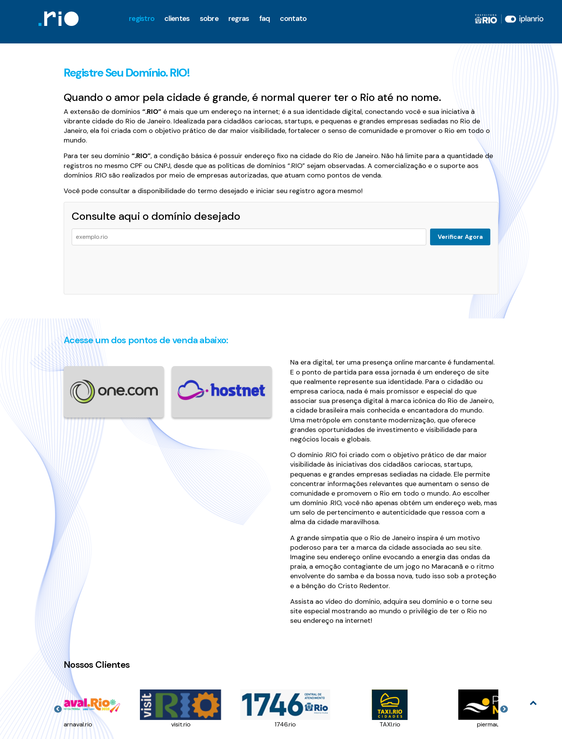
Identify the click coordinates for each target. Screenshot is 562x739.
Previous (58, 709)
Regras (238, 18)
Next (504, 709)
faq (264, 18)
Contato (293, 18)
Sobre (209, 18)
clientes (176, 18)
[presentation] (130, 266)
